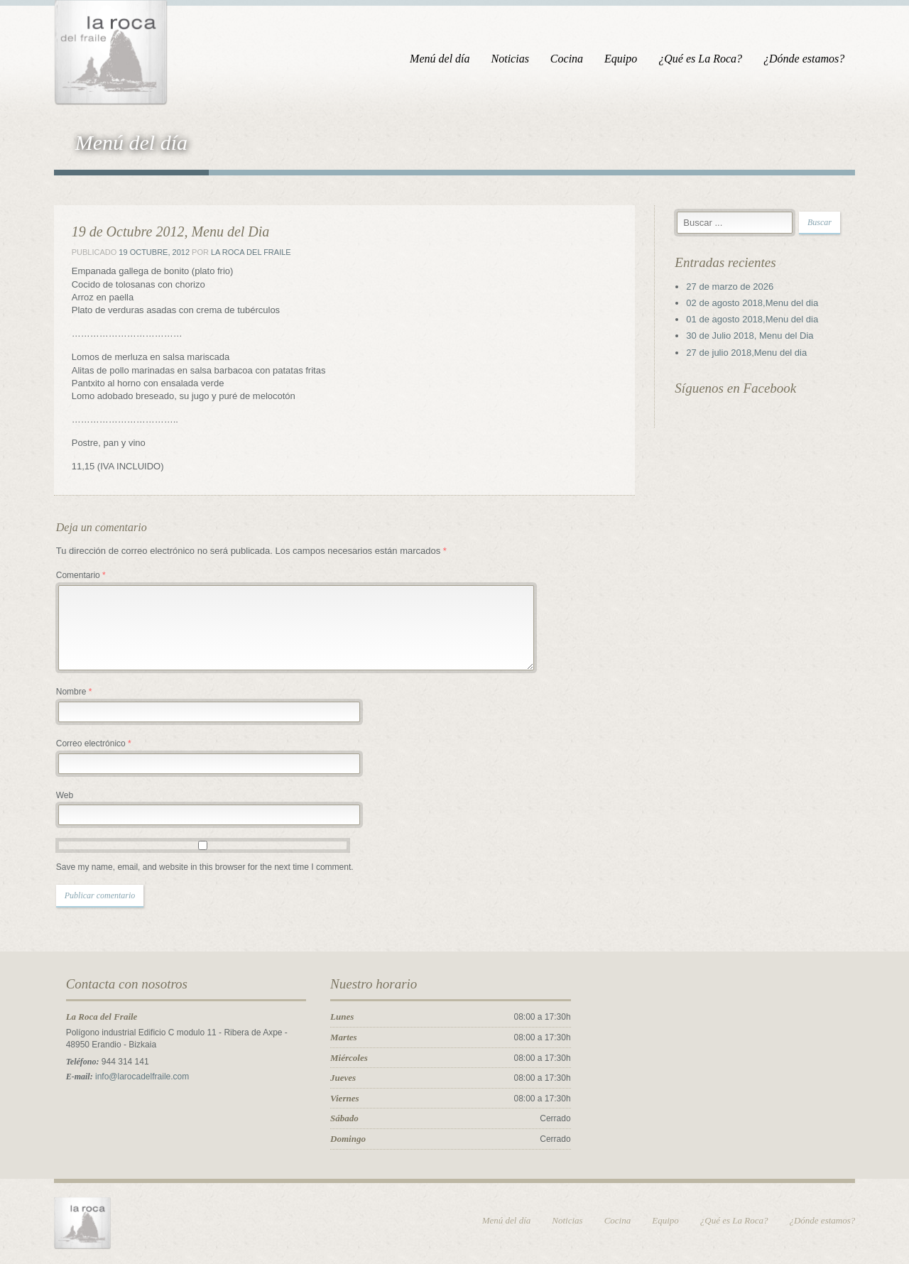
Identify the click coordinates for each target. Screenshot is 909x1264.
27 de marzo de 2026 (732, 287)
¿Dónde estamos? (808, 59)
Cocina (571, 59)
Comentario (77, 576)
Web (60, 796)
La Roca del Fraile (247, 253)
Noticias (514, 59)
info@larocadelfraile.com (138, 1077)
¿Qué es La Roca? (704, 59)
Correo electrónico (89, 744)
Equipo (625, 59)
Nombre (70, 692)
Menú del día (444, 59)
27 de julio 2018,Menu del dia (749, 353)
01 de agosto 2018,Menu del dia (755, 320)
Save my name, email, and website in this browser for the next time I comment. (200, 868)
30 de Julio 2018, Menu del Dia (752, 336)
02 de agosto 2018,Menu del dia (755, 303)
